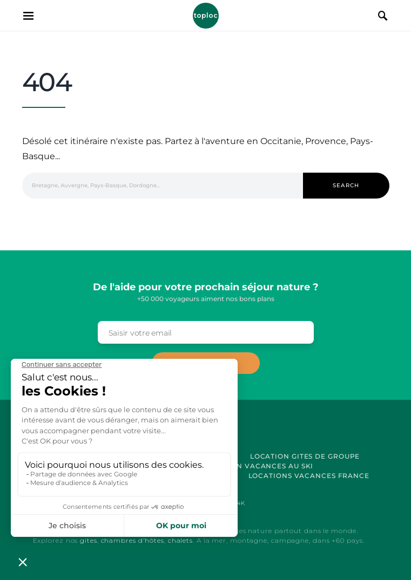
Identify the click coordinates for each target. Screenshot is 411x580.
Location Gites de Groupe (305, 456)
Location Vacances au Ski (258, 466)
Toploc (206, 15)
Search (346, 185)
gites (88, 540)
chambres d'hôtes (132, 540)
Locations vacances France (309, 476)
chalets (180, 540)
